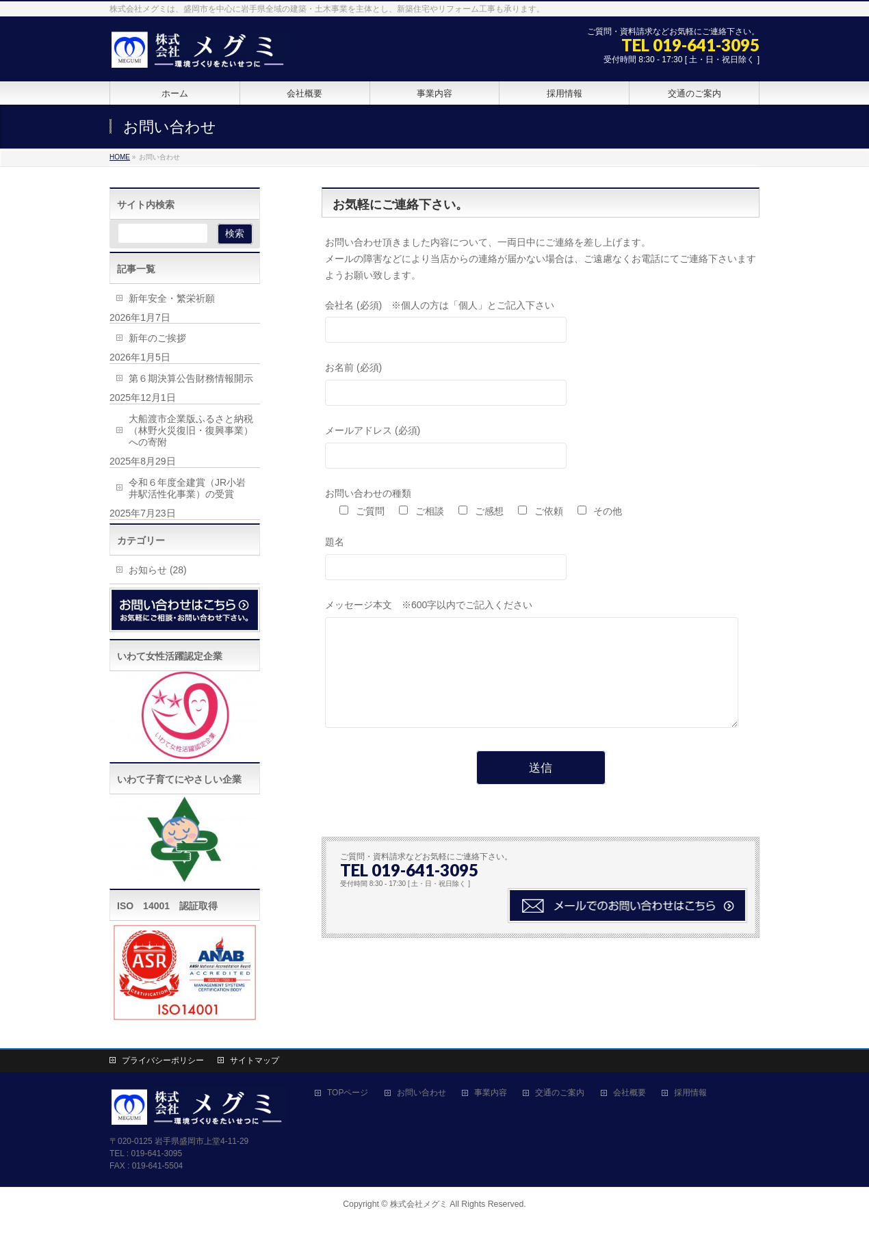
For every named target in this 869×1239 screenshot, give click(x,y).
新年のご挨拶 (157, 337)
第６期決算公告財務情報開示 (191, 378)
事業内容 (490, 1092)
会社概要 (629, 1092)
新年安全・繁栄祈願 (172, 298)
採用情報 (690, 1092)
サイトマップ (254, 1060)
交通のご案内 (559, 1092)
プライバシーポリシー (163, 1060)
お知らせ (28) (158, 569)
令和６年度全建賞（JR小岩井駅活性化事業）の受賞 (187, 488)
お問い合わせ (421, 1092)
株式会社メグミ (419, 1204)
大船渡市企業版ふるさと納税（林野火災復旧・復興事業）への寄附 (191, 430)
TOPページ (347, 1092)
